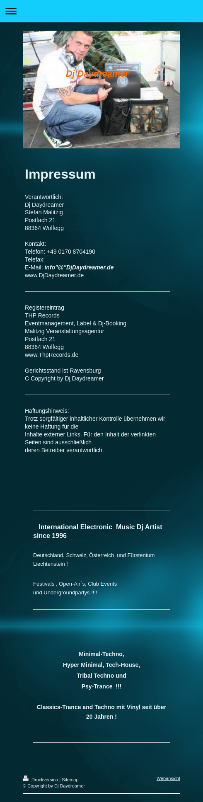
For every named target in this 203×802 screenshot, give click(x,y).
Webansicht (168, 778)
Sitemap (70, 779)
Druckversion (41, 779)
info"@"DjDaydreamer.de (79, 267)
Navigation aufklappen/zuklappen (101, 11)
